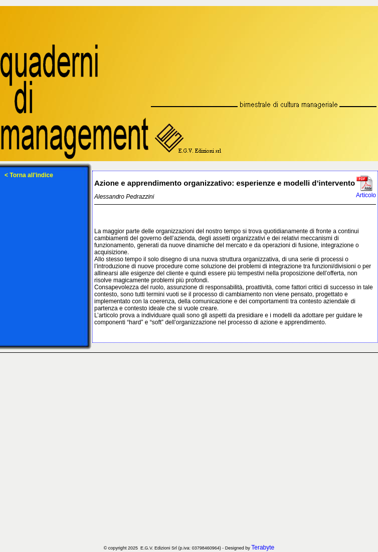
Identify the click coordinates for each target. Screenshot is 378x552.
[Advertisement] (94, 448)
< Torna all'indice (29, 175)
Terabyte (262, 547)
